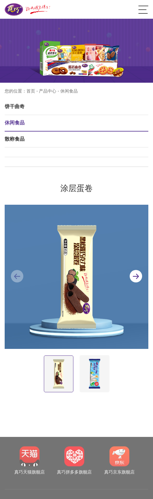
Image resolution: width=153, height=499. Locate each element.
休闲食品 (15, 125)
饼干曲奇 (15, 108)
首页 (30, 93)
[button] (136, 276)
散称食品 (15, 141)
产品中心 (47, 93)
